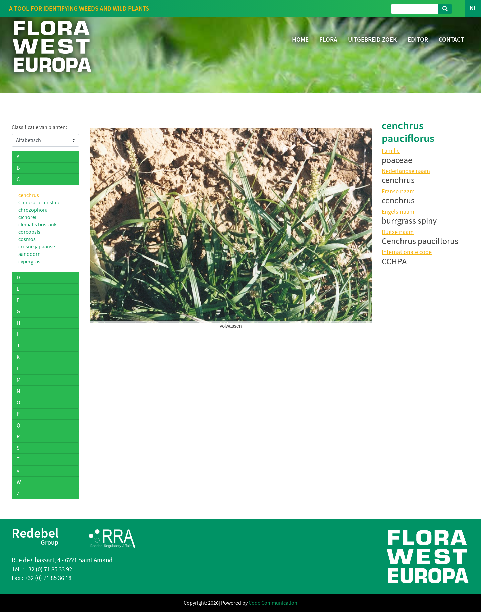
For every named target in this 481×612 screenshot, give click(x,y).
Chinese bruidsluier (40, 202)
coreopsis (29, 232)
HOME (300, 39)
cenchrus (28, 195)
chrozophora (33, 210)
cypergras (29, 261)
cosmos (27, 239)
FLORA (328, 39)
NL (473, 8)
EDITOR (418, 39)
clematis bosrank (37, 224)
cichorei (27, 217)
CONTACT (451, 39)
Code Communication (273, 603)
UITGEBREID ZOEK (372, 39)
